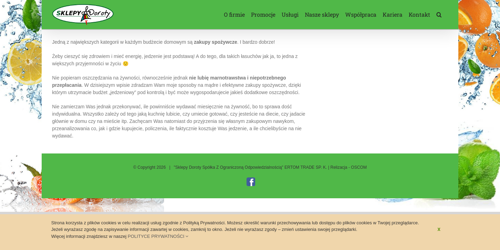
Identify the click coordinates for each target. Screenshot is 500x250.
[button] (445, 14)
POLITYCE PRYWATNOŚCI (158, 236)
